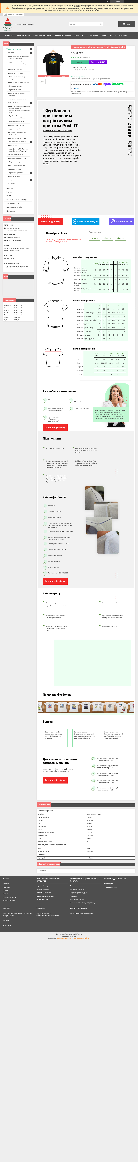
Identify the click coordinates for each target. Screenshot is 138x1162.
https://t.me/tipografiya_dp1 (15, 240)
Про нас (10, 188)
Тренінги (12, 183)
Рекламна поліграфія (16, 121)
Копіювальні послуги (16, 154)
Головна (9, 35)
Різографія (13, 145)
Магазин (12, 52)
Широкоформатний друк (17, 158)
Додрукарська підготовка (17, 138)
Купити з (98, 62)
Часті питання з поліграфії (17, 199)
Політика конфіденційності (81, 938)
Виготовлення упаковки (17, 165)
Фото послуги (108, 883)
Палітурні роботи (42, 899)
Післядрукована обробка (17, 142)
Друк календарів (15, 129)
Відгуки (9, 192)
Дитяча (120, 238)
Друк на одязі (13, 102)
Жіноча (108, 238)
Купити (79, 62)
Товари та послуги (14, 49)
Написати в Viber (121, 221)
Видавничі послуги (15, 69)
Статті (11, 180)
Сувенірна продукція (16, 173)
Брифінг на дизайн (63, 35)
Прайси (5, 890)
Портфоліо (11, 211)
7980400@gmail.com (13, 237)
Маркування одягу (15, 162)
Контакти (79, 35)
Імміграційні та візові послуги (19, 82)
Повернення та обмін (97, 35)
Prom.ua (79, 934)
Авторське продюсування (17, 99)
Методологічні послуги (17, 86)
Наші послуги (23, 35)
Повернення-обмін (9, 897)
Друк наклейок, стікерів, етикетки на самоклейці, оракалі (17, 64)
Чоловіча (94, 238)
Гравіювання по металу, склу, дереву (82, 903)
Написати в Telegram (85, 221)
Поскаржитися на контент (64, 938)
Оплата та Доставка (118, 35)
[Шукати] (101, 24)
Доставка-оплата (9, 900)
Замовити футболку (55, 428)
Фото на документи (110, 887)
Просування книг (15, 90)
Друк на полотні (14, 176)
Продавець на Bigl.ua (69, 936)
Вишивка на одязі (15, 169)
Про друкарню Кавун (42, 35)
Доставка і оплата (14, 203)
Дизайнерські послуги (16, 125)
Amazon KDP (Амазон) (17, 73)
